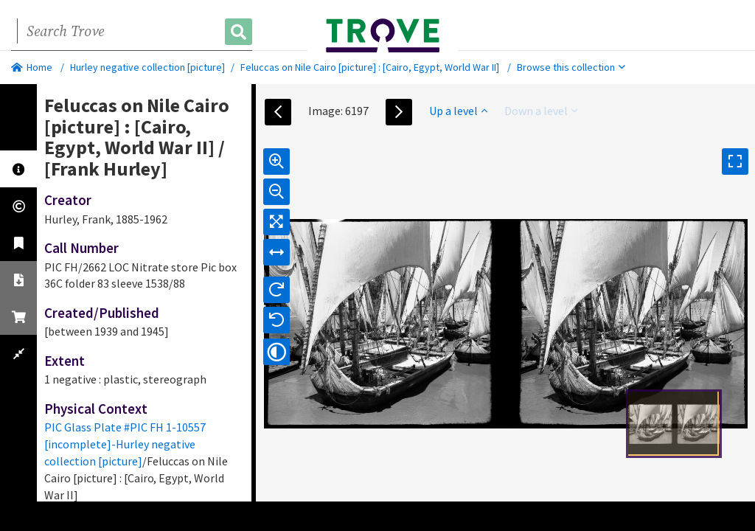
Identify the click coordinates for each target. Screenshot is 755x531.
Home (31, 67)
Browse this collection (571, 67)
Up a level (458, 110)
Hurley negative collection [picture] (147, 67)
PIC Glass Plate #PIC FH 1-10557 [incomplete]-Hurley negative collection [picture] (125, 444)
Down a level (540, 110)
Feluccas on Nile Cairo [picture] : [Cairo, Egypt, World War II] (369, 67)
